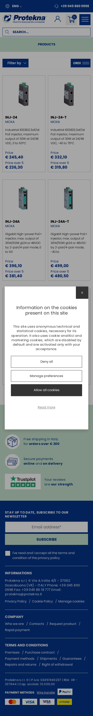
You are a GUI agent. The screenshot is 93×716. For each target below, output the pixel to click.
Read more (46, 407)
